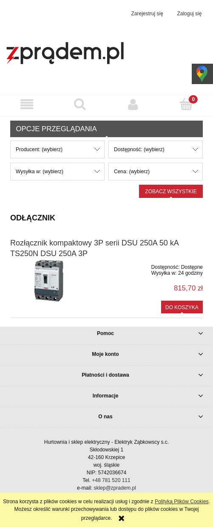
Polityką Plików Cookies (182, 501)
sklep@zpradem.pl (115, 488)
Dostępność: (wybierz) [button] (139, 149)
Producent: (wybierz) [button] (39, 149)
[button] (26, 104)
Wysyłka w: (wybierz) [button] (39, 172)
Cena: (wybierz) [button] (132, 172)
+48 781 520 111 (111, 480)
